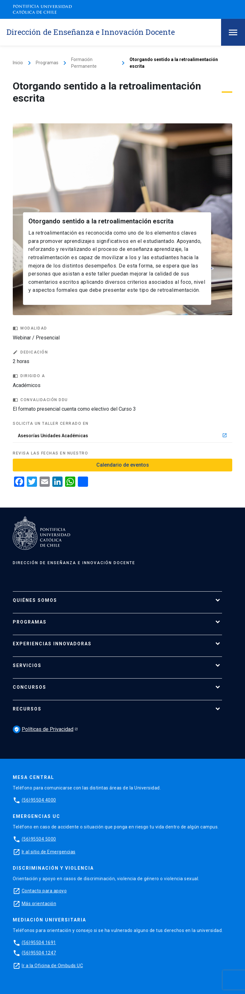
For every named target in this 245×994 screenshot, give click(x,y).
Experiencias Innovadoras (52, 643)
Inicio (18, 62)
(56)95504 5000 (39, 839)
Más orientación (39, 903)
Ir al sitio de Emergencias (49, 851)
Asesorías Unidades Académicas (122, 436)
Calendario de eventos (122, 465)
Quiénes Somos (35, 600)
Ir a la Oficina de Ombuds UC (52, 965)
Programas (47, 62)
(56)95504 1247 (39, 953)
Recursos (27, 708)
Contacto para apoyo (44, 890)
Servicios (27, 665)
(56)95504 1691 (39, 942)
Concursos (29, 687)
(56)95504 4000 (39, 800)
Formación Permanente (84, 63)
